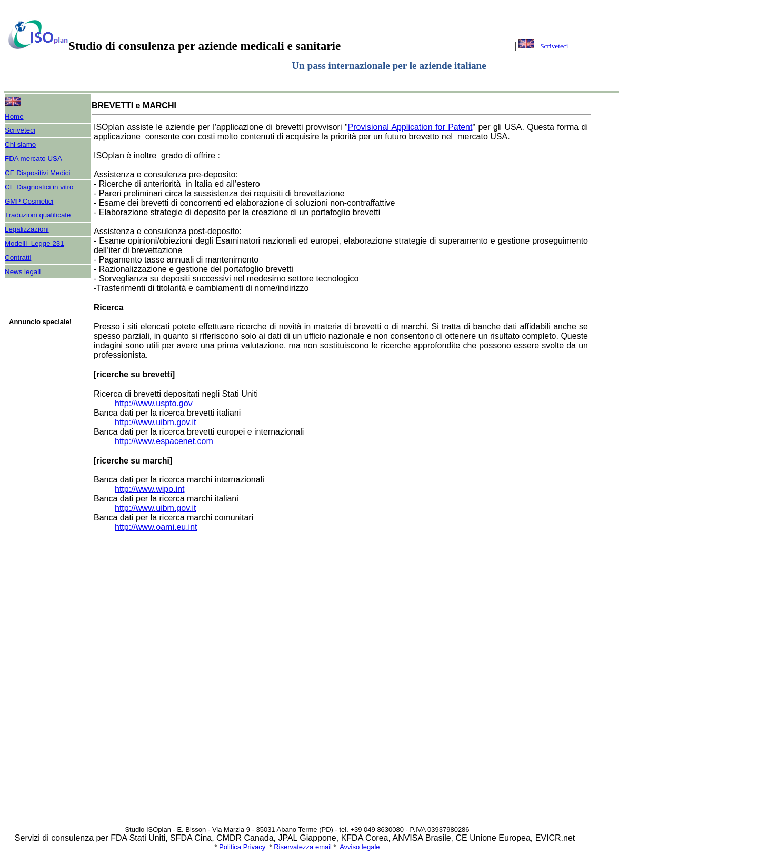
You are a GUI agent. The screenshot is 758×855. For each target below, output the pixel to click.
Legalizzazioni (27, 229)
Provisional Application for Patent (410, 127)
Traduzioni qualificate (38, 215)
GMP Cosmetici (29, 201)
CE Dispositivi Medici (38, 173)
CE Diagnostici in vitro (39, 187)
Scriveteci (554, 46)
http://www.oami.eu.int (156, 526)
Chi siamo (20, 144)
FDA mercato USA (33, 159)
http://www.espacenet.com (164, 441)
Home (14, 116)
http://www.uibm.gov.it (155, 422)
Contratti (18, 257)
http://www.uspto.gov (154, 403)
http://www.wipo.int (150, 489)
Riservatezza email (303, 847)
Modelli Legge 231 (34, 243)
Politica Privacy (243, 847)
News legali (23, 272)
